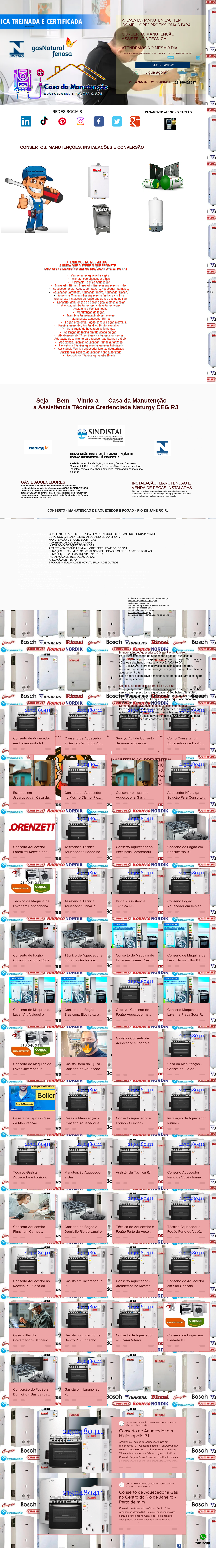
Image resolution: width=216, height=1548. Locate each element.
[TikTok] (44, 121)
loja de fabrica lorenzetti (139, 193)
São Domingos (177, 357)
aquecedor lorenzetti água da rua (143, 236)
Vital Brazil (194, 359)
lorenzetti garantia (136, 199)
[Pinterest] (62, 121)
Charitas (169, 352)
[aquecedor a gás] (98, 101)
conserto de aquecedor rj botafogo (162, 542)
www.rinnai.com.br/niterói (29, 421)
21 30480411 (160, 82)
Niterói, (168, 350)
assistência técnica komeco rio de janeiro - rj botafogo (171, 551)
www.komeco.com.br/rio (132, 425)
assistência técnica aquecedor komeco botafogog (169, 559)
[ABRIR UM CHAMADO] (162, 65)
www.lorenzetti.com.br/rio (80, 423)
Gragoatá (184, 352)
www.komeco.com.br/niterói (133, 427)
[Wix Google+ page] (135, 121)
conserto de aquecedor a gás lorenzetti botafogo (169, 556)
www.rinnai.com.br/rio (28, 419)
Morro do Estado (190, 354)
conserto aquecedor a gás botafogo (163, 554)
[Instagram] (80, 121)
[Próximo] (201, 53)
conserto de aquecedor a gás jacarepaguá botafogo (170, 549)
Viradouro (178, 359)
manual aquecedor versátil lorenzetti (144, 239)
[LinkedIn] (26, 121)
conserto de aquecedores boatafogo (163, 547)
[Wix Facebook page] (99, 121)
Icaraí (197, 352)
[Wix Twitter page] (117, 121)
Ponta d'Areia (179, 356)
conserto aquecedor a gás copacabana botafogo (169, 544)
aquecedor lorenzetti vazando (141, 180)
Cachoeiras (177, 350)
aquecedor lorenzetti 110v (140, 233)
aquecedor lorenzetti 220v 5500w (143, 241)
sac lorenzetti (134, 191)
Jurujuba (172, 354)
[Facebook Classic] (179, 1546)
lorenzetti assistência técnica (141, 183)
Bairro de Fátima (186, 348)
